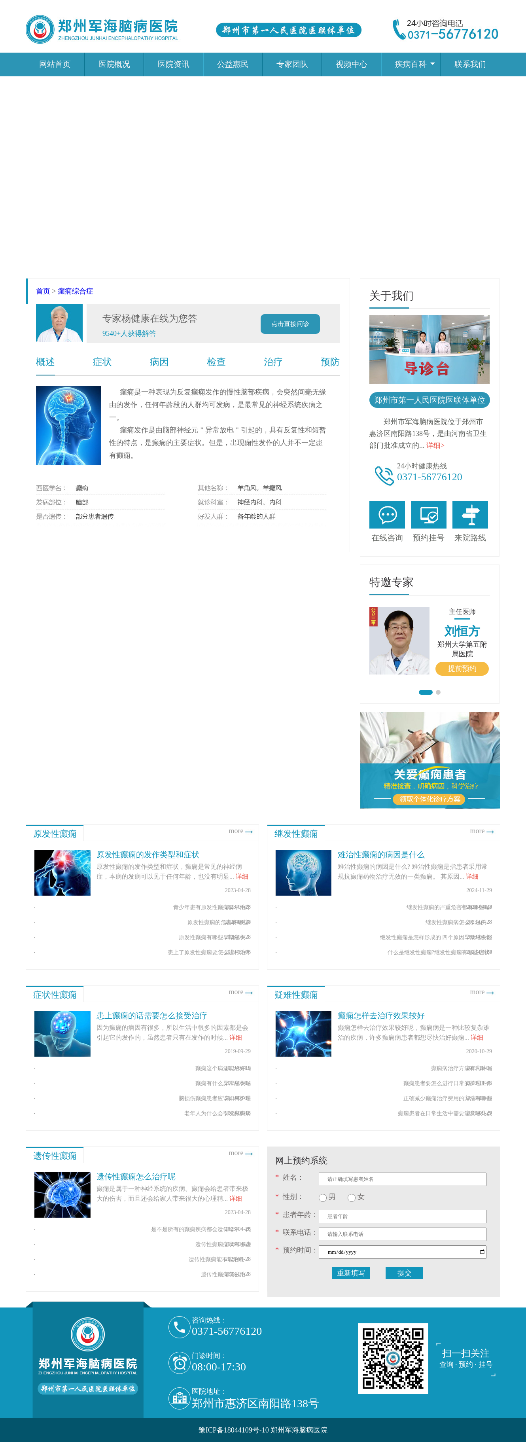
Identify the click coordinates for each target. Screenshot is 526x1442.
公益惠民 (233, 64)
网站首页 (55, 64)
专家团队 (292, 64)
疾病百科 (411, 64)
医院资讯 (173, 64)
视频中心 (351, 64)
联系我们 (470, 64)
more (242, 831)
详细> (435, 445)
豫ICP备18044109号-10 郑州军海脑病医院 (263, 1430)
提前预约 (462, 669)
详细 (242, 876)
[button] (426, 692)
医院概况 (114, 64)
